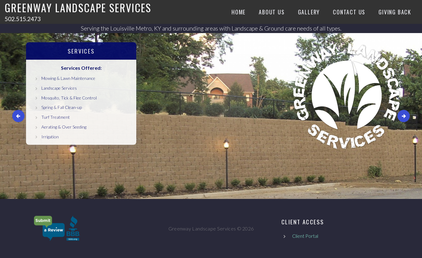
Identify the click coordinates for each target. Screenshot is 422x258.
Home (239, 12)
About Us (271, 12)
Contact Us (349, 12)
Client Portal (305, 236)
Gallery (309, 12)
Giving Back (395, 12)
